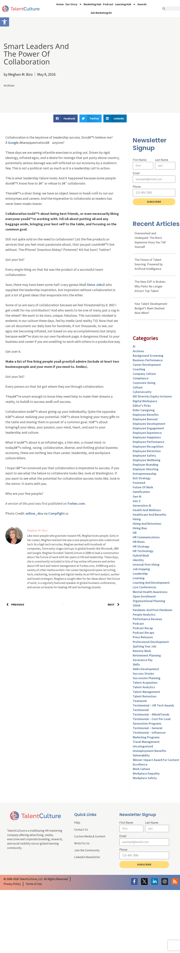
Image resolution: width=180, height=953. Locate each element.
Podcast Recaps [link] (143, 633)
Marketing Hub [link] (92, 4)
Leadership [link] (140, 574)
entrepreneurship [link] (144, 474)
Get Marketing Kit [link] (101, 12)
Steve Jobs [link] (95, 284)
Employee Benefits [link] (146, 415)
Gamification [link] (141, 492)
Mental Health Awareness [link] (150, 592)
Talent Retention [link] (144, 696)
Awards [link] (141, 4)
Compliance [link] (141, 378)
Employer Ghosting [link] (145, 469)
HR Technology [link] (143, 551)
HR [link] (135, 533)
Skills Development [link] (146, 669)
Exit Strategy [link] (142, 478)
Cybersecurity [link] (142, 392)
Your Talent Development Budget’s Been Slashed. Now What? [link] (150, 308)
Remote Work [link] (142, 651)
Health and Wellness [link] (147, 510)
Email (136, 173)
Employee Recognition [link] (148, 446)
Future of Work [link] (143, 487)
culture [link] (138, 387)
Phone (137, 187)
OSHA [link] (136, 605)
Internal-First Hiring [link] (146, 565)
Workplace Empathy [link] (146, 773)
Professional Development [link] (151, 642)
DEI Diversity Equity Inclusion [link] (152, 396)
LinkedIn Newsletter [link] (87, 857)
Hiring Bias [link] (140, 528)
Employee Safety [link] (144, 456)
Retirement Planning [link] (147, 655)
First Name (139, 160)
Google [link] (13, 142)
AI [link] (134, 346)
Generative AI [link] (142, 505)
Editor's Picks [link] (142, 406)
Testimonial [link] (141, 710)
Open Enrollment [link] (144, 596)
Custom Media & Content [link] (89, 836)
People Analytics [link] (144, 614)
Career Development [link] (147, 365)
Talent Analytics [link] (144, 687)
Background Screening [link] (148, 356)
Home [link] (60, 4)
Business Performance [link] (148, 360)
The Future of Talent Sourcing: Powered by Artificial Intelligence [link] (148, 264)
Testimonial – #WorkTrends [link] (151, 714)
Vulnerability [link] (141, 755)
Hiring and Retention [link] (147, 524)
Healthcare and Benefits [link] (149, 515)
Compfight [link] (56, 513)
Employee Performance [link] (148, 442)
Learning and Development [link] (151, 583)
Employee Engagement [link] (148, 428)
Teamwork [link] (140, 701)
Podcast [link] (108, 4)
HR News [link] (139, 542)
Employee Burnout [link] (145, 419)
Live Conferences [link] (144, 587)
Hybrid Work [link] (141, 555)
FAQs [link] (77, 823)
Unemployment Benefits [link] (149, 751)
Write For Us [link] (81, 843)
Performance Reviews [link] (147, 619)
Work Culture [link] (141, 769)
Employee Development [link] (149, 424)
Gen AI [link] (137, 496)
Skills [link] (136, 664)
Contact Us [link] (81, 829)
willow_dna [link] (34, 513)
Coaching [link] (139, 369)
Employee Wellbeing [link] (146, 460)
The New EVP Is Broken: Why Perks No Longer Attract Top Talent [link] (150, 286)
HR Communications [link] (146, 537)
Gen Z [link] (137, 501)
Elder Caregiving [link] (144, 410)
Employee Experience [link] (147, 433)
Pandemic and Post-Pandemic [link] (153, 610)
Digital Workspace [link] (145, 401)
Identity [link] (138, 560)
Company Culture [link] (144, 374)
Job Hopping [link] (141, 569)
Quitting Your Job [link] (144, 646)
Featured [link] (139, 483)
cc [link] (66, 513)
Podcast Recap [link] (143, 628)
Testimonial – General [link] (147, 728)
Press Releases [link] (143, 637)
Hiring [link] (137, 519)
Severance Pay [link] (143, 660)
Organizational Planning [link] (149, 601)
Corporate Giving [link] (144, 383)
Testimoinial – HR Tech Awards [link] (153, 705)
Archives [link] (9, 85)
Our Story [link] (73, 4)
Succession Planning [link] (146, 678)
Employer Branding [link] (145, 465)
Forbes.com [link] (76, 503)
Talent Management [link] (146, 692)
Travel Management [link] (146, 742)
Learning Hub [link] (125, 4)
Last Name (161, 160)
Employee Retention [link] (147, 451)
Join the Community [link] (87, 850)
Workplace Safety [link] (145, 778)
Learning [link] (139, 578)
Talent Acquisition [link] (145, 683)
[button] (65, 118)
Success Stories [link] (143, 673)
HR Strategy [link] (141, 546)
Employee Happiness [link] (147, 437)
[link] (4, 21)
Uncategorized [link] (143, 746)
